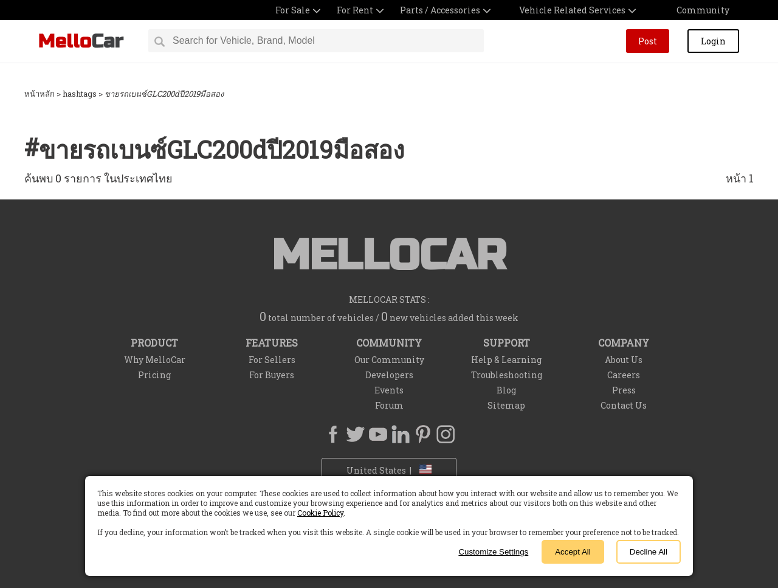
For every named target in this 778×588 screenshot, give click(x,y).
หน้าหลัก (39, 93)
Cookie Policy (320, 512)
